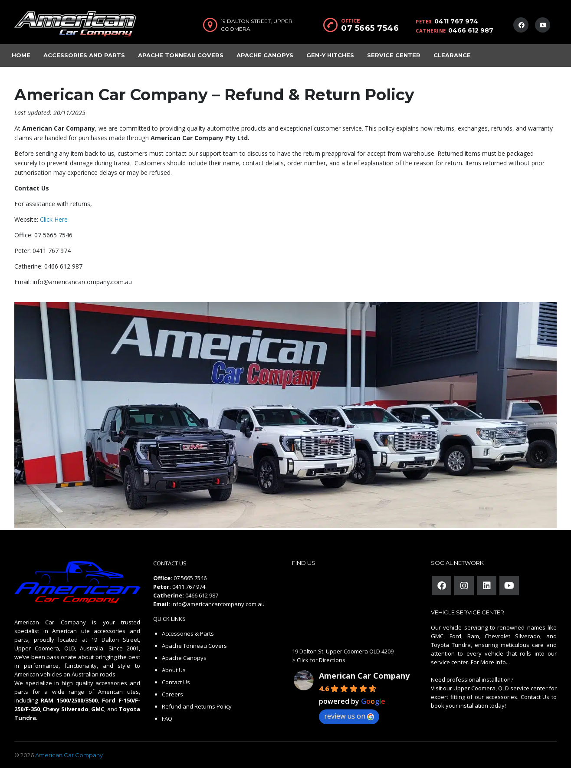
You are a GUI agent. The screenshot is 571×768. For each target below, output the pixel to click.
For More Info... (489, 662)
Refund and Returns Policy (197, 706)
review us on (349, 716)
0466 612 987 (470, 30)
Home (21, 55)
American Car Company (364, 675)
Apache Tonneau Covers (180, 55)
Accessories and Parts (84, 55)
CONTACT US (170, 563)
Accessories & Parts (188, 633)
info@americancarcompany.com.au (218, 604)
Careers (172, 694)
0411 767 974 (456, 21)
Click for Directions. (322, 660)
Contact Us (176, 682)
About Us (174, 670)
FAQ (167, 718)
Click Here (54, 219)
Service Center (393, 55)
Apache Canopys (264, 55)
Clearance (452, 55)
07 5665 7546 (370, 28)
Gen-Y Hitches (330, 55)
